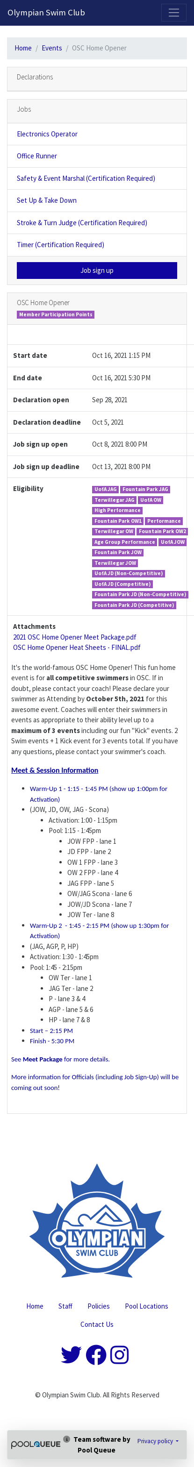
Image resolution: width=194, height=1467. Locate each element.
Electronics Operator (47, 133)
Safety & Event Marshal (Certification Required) (86, 178)
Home (23, 47)
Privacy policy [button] (155, 1441)
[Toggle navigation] (174, 12)
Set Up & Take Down (47, 200)
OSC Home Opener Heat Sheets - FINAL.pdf (77, 647)
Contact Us (97, 1324)
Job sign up (97, 270)
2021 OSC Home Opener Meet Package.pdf (75, 637)
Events (52, 47)
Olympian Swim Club (46, 12)
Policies (98, 1306)
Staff (65, 1306)
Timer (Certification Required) (60, 244)
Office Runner (37, 155)
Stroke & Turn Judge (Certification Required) (82, 222)
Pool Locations (146, 1306)
